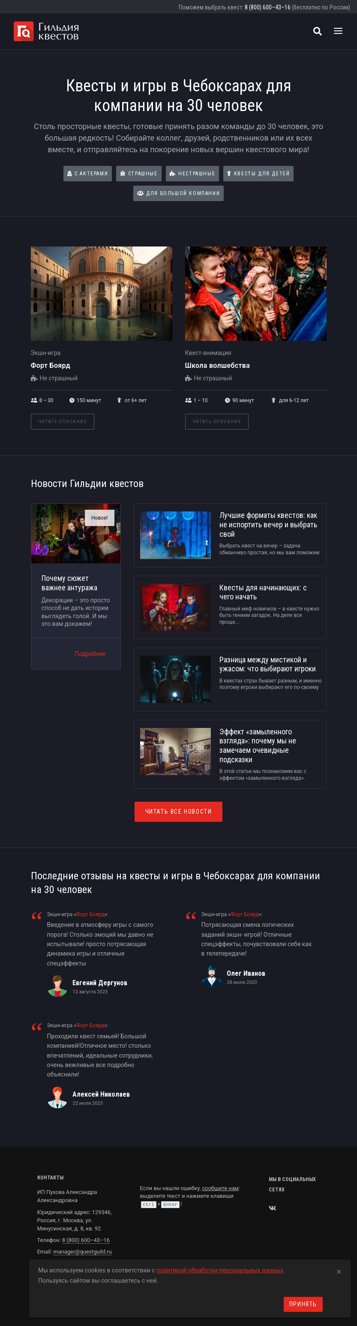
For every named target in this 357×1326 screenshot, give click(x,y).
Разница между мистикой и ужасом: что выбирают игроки (267, 664)
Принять (303, 1304)
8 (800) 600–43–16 (268, 7)
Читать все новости (178, 811)
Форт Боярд (51, 365)
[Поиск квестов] (317, 31)
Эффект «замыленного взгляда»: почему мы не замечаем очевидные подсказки (257, 745)
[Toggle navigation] (338, 31)
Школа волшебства (217, 365)
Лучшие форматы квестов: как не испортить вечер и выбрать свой (268, 524)
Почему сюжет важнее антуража (69, 583)
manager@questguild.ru (82, 1251)
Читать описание (62, 421)
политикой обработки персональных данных (219, 1270)
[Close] (339, 1270)
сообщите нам (220, 1188)
